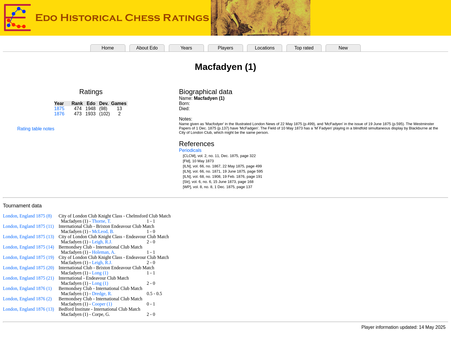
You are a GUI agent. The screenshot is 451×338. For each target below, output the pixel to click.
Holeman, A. (103, 252)
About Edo (147, 47)
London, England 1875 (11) (28, 226)
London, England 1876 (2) (27, 298)
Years (186, 47)
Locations (265, 47)
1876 (59, 113)
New (343, 47)
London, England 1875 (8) (27, 215)
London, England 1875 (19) (28, 257)
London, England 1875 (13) (28, 236)
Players (225, 47)
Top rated (304, 47)
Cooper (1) (102, 303)
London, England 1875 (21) (28, 278)
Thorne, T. (101, 221)
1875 (59, 108)
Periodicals (190, 150)
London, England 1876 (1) (27, 288)
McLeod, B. (103, 231)
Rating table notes (35, 128)
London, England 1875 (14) (28, 247)
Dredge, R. (102, 293)
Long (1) (100, 272)
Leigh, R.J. (102, 241)
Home (108, 47)
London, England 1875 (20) (28, 267)
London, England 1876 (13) (28, 309)
